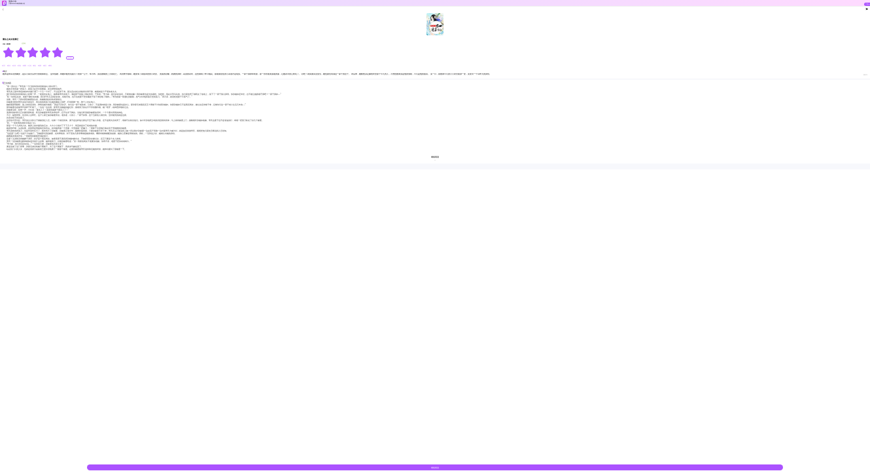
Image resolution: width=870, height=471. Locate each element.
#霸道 (50, 66)
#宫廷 (20, 66)
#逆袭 (40, 66)
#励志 (35, 66)
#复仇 (9, 66)
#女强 (14, 66)
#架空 (45, 66)
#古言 (4, 66)
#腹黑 (24, 66)
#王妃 (29, 66)
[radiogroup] (33, 52)
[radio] (9, 52)
